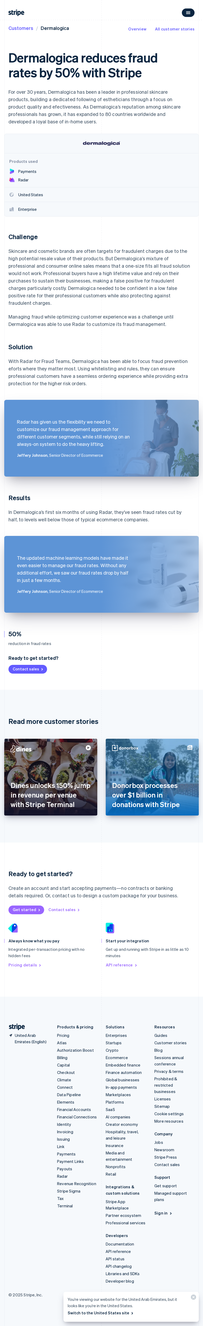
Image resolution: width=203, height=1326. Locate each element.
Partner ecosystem (123, 1215)
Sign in (163, 1213)
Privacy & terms (168, 1071)
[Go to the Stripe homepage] (15, 1027)
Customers (20, 28)
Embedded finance (123, 1065)
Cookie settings (169, 1113)
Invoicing (65, 1131)
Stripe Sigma (68, 1191)
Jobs (158, 1142)
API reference (122, 964)
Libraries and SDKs (123, 1273)
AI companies (118, 1116)
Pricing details (25, 964)
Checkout (66, 1072)
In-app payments (121, 1087)
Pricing (63, 1035)
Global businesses (122, 1079)
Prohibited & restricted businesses (165, 1085)
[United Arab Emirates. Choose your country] (28, 1038)
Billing (62, 1057)
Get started (27, 909)
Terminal (65, 1205)
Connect (65, 1087)
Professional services (125, 1222)
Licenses (162, 1098)
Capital (63, 1065)
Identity (64, 1124)
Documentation (120, 1244)
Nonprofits (116, 1166)
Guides (160, 1035)
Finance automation (124, 1072)
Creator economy (122, 1124)
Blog (158, 1050)
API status (115, 1258)
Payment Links (70, 1161)
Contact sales (28, 668)
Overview (137, 29)
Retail (111, 1174)
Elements (66, 1102)
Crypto (112, 1050)
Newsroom (164, 1149)
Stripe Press (165, 1157)
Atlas (62, 1042)
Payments (66, 1154)
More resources (168, 1121)
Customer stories (170, 1042)
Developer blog (120, 1281)
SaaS (110, 1109)
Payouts (64, 1168)
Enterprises (116, 1035)
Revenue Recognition (76, 1183)
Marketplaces (118, 1094)
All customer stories (175, 29)
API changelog (119, 1266)
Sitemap (162, 1106)
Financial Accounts (74, 1109)
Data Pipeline (69, 1094)
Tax (60, 1198)
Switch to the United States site (101, 1312)
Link (60, 1146)
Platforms (115, 1102)
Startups (114, 1042)
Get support (165, 1185)
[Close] (193, 1298)
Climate (64, 1079)
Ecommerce (117, 1057)
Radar (62, 1176)
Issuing (63, 1139)
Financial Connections (77, 1116)
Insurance (114, 1145)
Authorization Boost (75, 1050)
